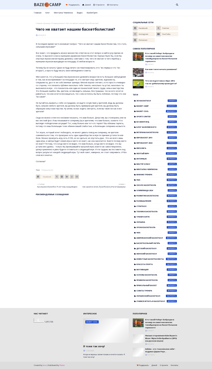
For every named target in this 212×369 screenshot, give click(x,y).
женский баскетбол (156, 253)
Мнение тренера (156, 174)
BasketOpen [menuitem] (92, 12)
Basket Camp (156, 106)
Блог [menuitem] (47, 12)
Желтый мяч (156, 153)
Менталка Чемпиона (156, 169)
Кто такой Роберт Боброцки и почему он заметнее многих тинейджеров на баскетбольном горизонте (161, 57)
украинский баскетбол (156, 296)
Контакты (112, 5)
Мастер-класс (156, 164)
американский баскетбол (156, 238)
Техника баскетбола (156, 211)
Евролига (156, 148)
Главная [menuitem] (37, 12)
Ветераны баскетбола (156, 132)
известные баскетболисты (156, 259)
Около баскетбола (156, 185)
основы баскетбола (156, 275)
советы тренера (156, 290)
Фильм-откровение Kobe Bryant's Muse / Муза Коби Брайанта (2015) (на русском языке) (161, 338)
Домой (86, 5)
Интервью (156, 159)
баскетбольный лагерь (156, 243)
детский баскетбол (156, 248)
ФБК (156, 232)
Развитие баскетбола (156, 195)
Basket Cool (156, 111)
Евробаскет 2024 (156, 143)
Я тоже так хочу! (94, 346)
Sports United (156, 116)
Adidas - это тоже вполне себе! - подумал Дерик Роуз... (160, 350)
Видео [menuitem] (80, 12)
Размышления (58, 23)
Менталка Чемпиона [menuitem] (63, 12)
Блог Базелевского (156, 127)
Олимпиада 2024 (156, 190)
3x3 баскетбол (156, 100)
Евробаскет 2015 (156, 137)
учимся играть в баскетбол (156, 301)
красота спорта (156, 264)
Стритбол (156, 206)
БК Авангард (156, 122)
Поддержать (73, 5)
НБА (156, 180)
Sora (44, 365)
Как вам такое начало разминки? (161, 69)
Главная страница (43, 23)
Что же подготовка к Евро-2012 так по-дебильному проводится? (161, 82)
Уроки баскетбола (156, 227)
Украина (156, 222)
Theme (62, 365)
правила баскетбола (156, 280)
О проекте (99, 5)
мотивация (156, 269)
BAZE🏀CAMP (47, 4)
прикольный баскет (156, 285)
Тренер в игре (156, 217)
